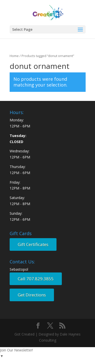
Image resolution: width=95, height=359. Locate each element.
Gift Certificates (33, 244)
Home (14, 55)
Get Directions (32, 295)
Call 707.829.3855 (36, 279)
